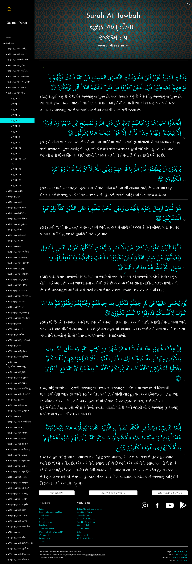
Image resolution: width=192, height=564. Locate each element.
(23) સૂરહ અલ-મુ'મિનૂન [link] (19, 263)
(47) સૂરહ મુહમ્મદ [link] (16, 399)
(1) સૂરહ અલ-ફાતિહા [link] (17, 48)
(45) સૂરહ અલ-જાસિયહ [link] (19, 388)
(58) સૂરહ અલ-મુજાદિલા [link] (19, 460)
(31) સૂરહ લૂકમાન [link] (16, 307)
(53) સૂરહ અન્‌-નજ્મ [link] (17, 433)
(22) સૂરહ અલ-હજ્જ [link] (18, 257)
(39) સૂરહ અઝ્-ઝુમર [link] (17, 351)
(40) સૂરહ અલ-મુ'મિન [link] (18, 356)
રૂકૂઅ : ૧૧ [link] (16, 153)
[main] (113, 30)
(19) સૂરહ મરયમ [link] (15, 241)
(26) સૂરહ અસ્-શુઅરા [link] (18, 279)
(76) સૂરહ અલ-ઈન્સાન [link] (18, 560)
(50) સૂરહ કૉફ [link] (14, 416)
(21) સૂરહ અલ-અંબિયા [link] (18, 252)
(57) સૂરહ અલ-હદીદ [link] (17, 455)
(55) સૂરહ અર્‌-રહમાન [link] (18, 444)
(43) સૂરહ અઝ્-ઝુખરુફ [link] (19, 377)
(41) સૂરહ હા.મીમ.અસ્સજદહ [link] (17, 364)
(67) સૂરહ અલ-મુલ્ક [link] (17, 510)
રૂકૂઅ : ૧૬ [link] (16, 185)
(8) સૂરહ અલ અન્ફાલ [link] (18, 87)
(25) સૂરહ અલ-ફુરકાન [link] (18, 274)
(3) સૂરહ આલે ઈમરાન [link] (18, 60)
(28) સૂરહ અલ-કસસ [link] (17, 290)
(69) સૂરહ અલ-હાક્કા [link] (17, 521)
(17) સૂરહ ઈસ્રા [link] (15, 230)
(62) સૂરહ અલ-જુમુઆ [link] (18, 482)
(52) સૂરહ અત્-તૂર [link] (16, 427)
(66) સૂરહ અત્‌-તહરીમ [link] (18, 504)
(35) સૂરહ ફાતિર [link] (15, 329)
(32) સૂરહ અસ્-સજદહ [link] (18, 312)
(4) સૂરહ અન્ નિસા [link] (17, 65)
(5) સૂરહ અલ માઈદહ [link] (17, 71)
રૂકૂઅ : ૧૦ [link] (16, 148)
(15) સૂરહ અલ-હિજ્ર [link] (17, 218)
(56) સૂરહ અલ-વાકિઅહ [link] (19, 449)
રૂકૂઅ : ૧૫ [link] (16, 180)
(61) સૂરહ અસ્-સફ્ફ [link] (17, 477)
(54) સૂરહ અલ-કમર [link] (17, 438)
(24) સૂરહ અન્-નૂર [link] (16, 268)
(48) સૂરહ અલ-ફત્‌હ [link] (17, 405)
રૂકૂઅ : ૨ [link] (15, 104)
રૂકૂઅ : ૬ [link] (15, 126)
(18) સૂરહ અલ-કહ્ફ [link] (17, 235)
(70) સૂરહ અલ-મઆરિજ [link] (19, 526)
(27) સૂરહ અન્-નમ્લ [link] (17, 285)
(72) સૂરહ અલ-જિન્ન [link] (17, 537)
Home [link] (8, 37)
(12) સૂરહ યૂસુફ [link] (15, 202)
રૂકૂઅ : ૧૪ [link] (16, 174)
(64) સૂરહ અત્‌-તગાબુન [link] (18, 493)
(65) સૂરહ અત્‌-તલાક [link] (17, 499)
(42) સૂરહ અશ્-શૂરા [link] (17, 372)
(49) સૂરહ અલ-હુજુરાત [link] (18, 411)
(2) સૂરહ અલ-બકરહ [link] (17, 54)
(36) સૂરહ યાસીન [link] (16, 334)
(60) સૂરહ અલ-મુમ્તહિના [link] (19, 471)
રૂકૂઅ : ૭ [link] (15, 131)
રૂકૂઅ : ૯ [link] (15, 142)
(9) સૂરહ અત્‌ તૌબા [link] (16, 93)
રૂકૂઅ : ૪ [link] (15, 115)
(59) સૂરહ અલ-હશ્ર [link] (17, 466)
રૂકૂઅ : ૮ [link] (15, 137)
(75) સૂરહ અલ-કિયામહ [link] (19, 554)
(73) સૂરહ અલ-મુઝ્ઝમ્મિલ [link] (20, 543)
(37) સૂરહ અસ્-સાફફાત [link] (19, 340)
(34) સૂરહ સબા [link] (15, 323)
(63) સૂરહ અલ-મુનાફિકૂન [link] (19, 488)
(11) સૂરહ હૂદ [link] (14, 196)
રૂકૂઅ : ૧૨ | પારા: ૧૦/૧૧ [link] (19, 161)
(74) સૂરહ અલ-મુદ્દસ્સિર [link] (19, 548)
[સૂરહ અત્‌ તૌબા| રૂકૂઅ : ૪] (113, 493)
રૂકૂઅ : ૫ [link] (15, 120)
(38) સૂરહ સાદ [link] (14, 345)
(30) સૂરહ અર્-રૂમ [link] (16, 301)
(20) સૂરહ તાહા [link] (15, 246)
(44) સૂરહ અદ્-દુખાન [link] (17, 383)
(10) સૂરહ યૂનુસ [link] (15, 191)
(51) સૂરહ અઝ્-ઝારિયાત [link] (19, 422)
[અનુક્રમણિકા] (57, 493)
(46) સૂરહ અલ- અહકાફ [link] (19, 394)
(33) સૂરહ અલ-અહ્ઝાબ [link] (19, 318)
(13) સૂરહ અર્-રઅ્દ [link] (17, 207)
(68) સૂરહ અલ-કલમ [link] (17, 515)
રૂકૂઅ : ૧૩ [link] (16, 169)
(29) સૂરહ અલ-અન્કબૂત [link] (19, 296)
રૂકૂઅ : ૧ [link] (15, 98)
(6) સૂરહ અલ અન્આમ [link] (18, 76)
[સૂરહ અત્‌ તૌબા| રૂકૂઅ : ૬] (170, 493)
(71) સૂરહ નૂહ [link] (14, 532)
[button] (188, 4)
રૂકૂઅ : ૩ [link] (15, 109)
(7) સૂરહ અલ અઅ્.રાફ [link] (19, 82)
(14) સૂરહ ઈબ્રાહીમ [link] (17, 213)
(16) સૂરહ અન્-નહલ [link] (17, 224)
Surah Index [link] (10, 43)
